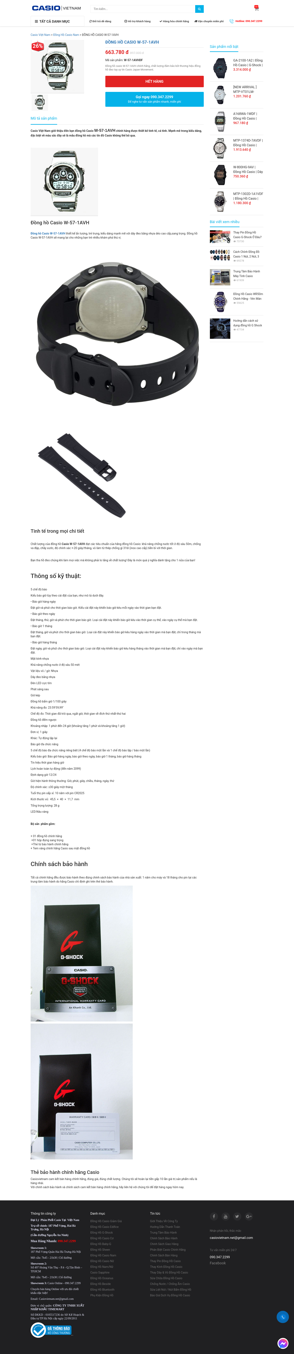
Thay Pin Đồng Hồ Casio (165, 1261)
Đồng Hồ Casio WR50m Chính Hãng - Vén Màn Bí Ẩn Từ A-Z (248, 296)
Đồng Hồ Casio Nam (103, 1255)
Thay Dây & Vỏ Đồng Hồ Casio (169, 1272)
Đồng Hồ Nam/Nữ (101, 1266)
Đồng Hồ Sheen (100, 1249)
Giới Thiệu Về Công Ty (164, 1221)
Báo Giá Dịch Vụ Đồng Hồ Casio (170, 1295)
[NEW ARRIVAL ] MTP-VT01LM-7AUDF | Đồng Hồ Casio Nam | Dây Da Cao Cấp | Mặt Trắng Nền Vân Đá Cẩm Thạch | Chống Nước (248, 89)
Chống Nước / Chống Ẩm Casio (170, 1284)
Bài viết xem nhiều (224, 222)
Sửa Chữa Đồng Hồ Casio (166, 1278)
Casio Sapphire (100, 1272)
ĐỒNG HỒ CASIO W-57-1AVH (132, 42)
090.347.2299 (220, 1257)
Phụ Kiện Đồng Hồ (102, 1295)
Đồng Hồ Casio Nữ (102, 1261)
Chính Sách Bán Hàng (163, 1255)
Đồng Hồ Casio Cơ (102, 1238)
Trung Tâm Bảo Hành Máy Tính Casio (246, 274)
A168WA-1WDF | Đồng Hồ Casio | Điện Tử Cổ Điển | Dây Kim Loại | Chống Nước (245, 116)
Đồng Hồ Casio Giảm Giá (106, 1221)
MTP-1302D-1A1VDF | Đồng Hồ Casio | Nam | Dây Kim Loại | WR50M (248, 196)
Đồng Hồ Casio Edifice (104, 1227)
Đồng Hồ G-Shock (101, 1232)
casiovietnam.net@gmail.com (231, 1238)
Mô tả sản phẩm (44, 118)
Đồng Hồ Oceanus (102, 1278)
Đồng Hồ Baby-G (100, 1244)
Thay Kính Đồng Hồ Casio (166, 1266)
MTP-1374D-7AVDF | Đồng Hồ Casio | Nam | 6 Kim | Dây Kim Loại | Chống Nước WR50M (248, 143)
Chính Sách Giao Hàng (164, 1244)
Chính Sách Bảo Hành (163, 1238)
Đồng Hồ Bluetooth (102, 1289)
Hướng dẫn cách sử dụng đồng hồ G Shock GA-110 (247, 323)
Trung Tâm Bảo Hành (163, 1232)
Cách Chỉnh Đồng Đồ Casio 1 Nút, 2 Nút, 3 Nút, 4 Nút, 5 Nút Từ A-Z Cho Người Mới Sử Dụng (248, 254)
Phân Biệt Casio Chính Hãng (168, 1249)
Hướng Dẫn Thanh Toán (165, 1227)
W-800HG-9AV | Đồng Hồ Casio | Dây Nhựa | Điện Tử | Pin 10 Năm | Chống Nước (248, 169)
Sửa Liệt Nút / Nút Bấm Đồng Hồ (170, 1289)
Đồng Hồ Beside (100, 1284)
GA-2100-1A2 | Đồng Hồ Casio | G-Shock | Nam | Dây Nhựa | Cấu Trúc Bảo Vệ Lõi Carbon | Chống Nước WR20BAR (248, 62)
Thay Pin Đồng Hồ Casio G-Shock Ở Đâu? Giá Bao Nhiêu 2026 (247, 235)
